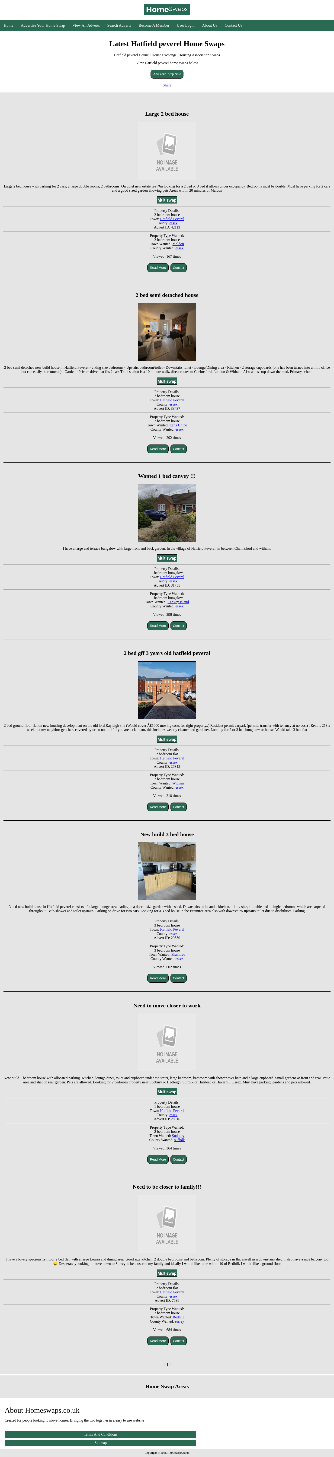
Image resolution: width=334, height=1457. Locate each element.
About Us (209, 25)
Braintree (178, 954)
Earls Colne (178, 425)
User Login (186, 25)
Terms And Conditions (101, 1434)
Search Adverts (119, 25)
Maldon (178, 244)
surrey (179, 1321)
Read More (158, 268)
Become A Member (154, 25)
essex (173, 223)
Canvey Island (178, 602)
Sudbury (178, 1136)
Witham (178, 783)
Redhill (178, 1317)
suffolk (179, 1140)
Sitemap (101, 1443)
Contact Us (233, 25)
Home (8, 25)
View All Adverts (86, 25)
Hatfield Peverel (172, 219)
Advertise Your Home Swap (43, 25)
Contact (178, 268)
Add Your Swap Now (167, 74)
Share (167, 85)
